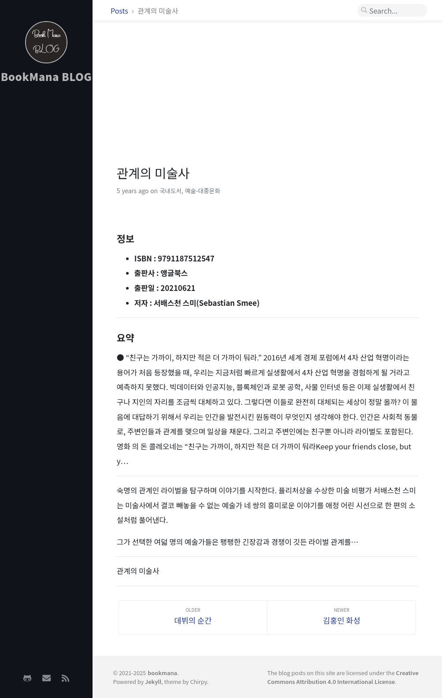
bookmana (162, 673)
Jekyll (153, 681)
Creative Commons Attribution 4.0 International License (343, 677)
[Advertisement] (46, 229)
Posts (120, 10)
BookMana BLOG (46, 76)
